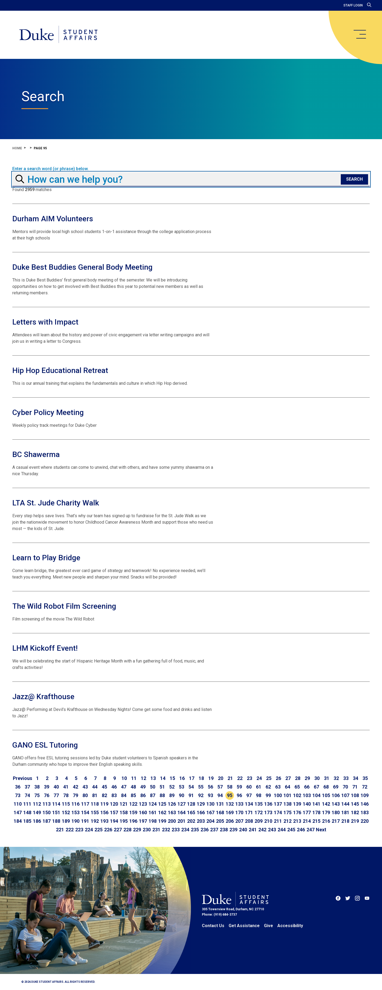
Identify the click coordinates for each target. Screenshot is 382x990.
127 (181, 804)
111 (27, 804)
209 (259, 821)
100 (278, 795)
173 (268, 812)
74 (27, 795)
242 (262, 829)
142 (326, 804)
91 (191, 795)
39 (46, 787)
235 (195, 829)
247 (311, 829)
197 (143, 821)
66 (306, 787)
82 (104, 795)
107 (345, 795)
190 (75, 821)
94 (220, 795)
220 (365, 821)
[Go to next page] (321, 829)
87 (152, 795)
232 (166, 829)
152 (66, 812)
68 (326, 787)
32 (336, 778)
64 (287, 787)
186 (37, 821)
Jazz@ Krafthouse (43, 696)
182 (355, 812)
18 (201, 778)
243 (272, 829)
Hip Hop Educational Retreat (60, 370)
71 (355, 787)
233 (176, 829)
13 (153, 778)
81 (94, 795)
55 (200, 787)
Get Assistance (244, 925)
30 (317, 778)
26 (278, 778)
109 (365, 795)
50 (152, 787)
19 (211, 778)
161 (153, 812)
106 (336, 795)
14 (162, 778)
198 (153, 821)
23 (249, 778)
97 (249, 795)
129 (201, 804)
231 (156, 829)
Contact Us (213, 925)
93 (210, 795)
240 (243, 829)
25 (268, 778)
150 (47, 812)
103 (307, 795)
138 (287, 804)
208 (249, 821)
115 (66, 804)
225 (98, 829)
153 (75, 812)
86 (143, 795)
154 (85, 812)
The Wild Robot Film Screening (64, 606)
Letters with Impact (45, 322)
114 (56, 804)
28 (297, 778)
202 (191, 821)
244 (282, 829)
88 (162, 795)
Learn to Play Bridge (46, 557)
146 (365, 804)
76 (46, 795)
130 (210, 804)
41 (66, 787)
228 (127, 829)
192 (95, 821)
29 (307, 778)
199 (162, 821)
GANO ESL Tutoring (45, 745)
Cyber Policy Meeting (48, 412)
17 (191, 778)
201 (181, 821)
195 (124, 821)
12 (143, 778)
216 (326, 821)
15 (172, 778)
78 (66, 795)
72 (364, 787)
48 (133, 787)
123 (143, 804)
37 (27, 787)
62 (268, 787)
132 (230, 804)
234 (185, 829)
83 (114, 795)
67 (316, 787)
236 (205, 829)
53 (181, 787)
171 (249, 812)
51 (162, 787)
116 (75, 804)
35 (365, 778)
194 (114, 821)
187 (47, 821)
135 (259, 804)
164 (181, 812)
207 (239, 821)
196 (133, 821)
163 (172, 812)
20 (220, 778)
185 (27, 821)
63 (278, 787)
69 (335, 787)
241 (253, 829)
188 (56, 821)
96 (239, 795)
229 (137, 829)
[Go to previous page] (22, 778)
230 (147, 829)
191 (85, 821)
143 (336, 804)
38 (37, 787)
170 (239, 812)
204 (210, 821)
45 (104, 787)
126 (172, 804)
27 (288, 778)
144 (345, 804)
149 (37, 812)
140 (307, 804)
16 (182, 778)
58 (229, 787)
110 (18, 804)
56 (210, 787)
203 (201, 821)
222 (70, 829)
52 (172, 787)
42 (75, 787)
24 (259, 778)
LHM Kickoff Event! (45, 648)
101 (287, 795)
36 (17, 787)
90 (181, 795)
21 (230, 778)
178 (316, 812)
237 (214, 829)
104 (316, 795)
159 (133, 812)
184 (18, 821)
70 (345, 787)
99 (268, 795)
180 (336, 812)
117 (85, 804)
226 (108, 829)
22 (240, 778)
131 (220, 804)
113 (47, 804)
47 (123, 787)
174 (278, 812)
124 (153, 804)
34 (355, 778)
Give (268, 925)
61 (258, 787)
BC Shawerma (36, 454)
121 (124, 804)
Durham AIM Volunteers (52, 218)
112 (37, 804)
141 (316, 804)
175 (287, 812)
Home (17, 148)
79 (75, 795)
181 (345, 812)
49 (143, 787)
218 (345, 821)
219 (355, 821)
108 (355, 795)
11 (134, 778)
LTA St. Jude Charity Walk (55, 502)
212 (287, 821)
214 (307, 821)
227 (118, 829)
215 (316, 821)
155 (95, 812)
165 (191, 812)
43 (85, 787)
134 (249, 804)
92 (200, 795)
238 (224, 829)
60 (249, 787)
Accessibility (290, 925)
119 (104, 804)
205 (220, 821)
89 (172, 795)
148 (27, 812)
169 (230, 812)
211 (278, 821)
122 (133, 804)
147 (18, 812)
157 (114, 812)
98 (258, 795)
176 (297, 812)
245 (291, 829)
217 (336, 821)
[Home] (58, 35)
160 (143, 812)
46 (114, 787)
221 (60, 829)
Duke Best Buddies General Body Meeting (82, 267)
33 (346, 778)
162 (162, 812)
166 (201, 812)
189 (66, 821)
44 (94, 787)
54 (191, 787)
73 (17, 795)
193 (104, 821)
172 (259, 812)
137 (278, 804)
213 (297, 821)
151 (56, 812)
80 (85, 795)
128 (191, 804)
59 (239, 787)
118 (95, 804)
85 (133, 795)
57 (220, 787)
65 (297, 787)
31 (326, 778)
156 (104, 812)
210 (268, 821)
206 (230, 821)
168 (220, 812)
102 (297, 795)
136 (268, 804)
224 (89, 829)
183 (365, 812)
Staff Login (353, 5)
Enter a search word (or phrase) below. (50, 169)
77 (56, 795)
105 (326, 795)
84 (123, 795)
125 (162, 804)
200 (172, 821)
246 (301, 829)
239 (233, 829)
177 (307, 812)
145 (355, 804)
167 (210, 812)
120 (114, 804)
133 (239, 804)
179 (326, 812)
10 (124, 778)
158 (124, 812)
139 (297, 804)
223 (79, 829)
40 (56, 787)
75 (37, 795)
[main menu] (359, 34)
